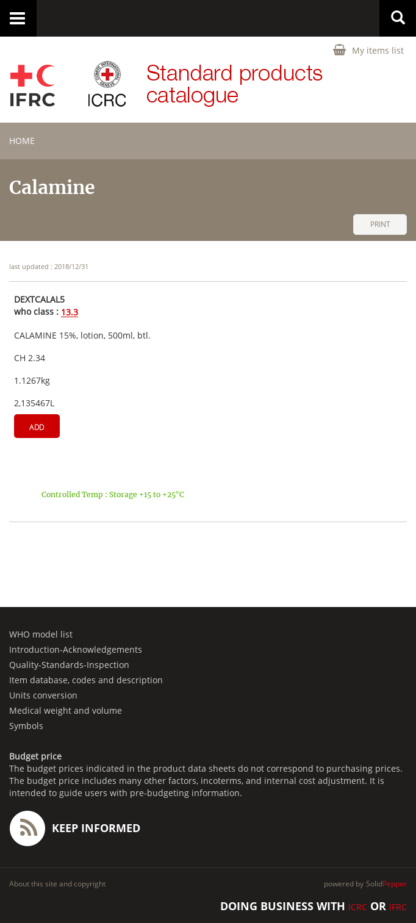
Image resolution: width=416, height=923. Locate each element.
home (22, 140)
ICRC (357, 907)
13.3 (69, 312)
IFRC (398, 907)
